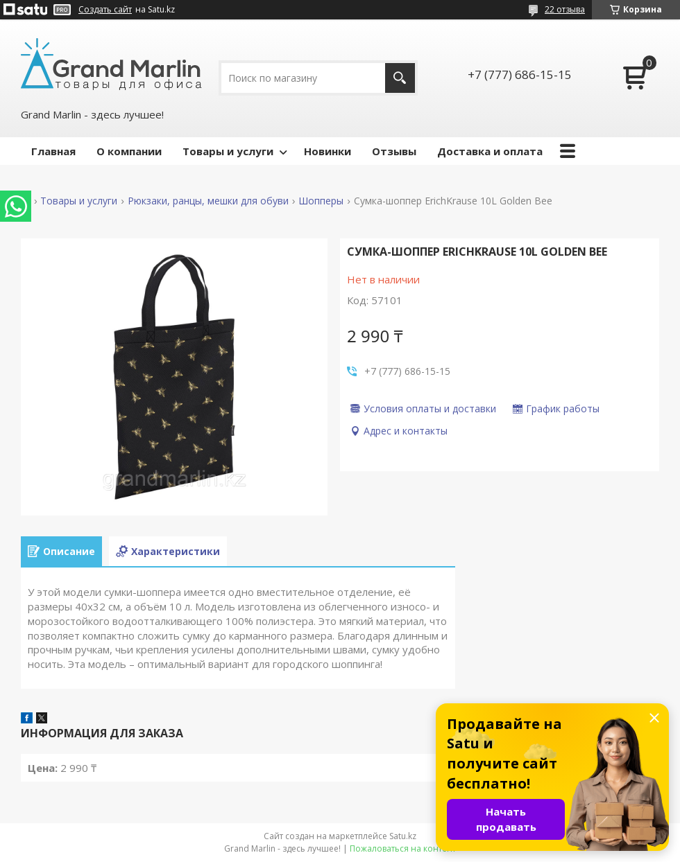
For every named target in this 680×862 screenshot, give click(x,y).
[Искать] (400, 78)
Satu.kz (402, 836)
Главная (53, 151)
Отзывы (394, 151)
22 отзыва (565, 9)
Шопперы (320, 201)
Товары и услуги (227, 151)
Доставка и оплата (490, 151)
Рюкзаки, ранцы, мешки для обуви (208, 201)
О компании (129, 151)
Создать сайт (105, 10)
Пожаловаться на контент (403, 848)
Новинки (327, 151)
